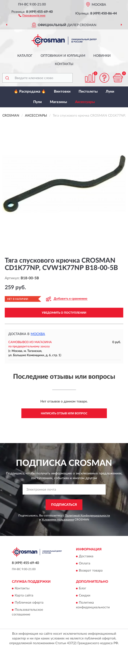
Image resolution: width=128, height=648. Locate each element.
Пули (37, 102)
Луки (110, 91)
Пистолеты (88, 91)
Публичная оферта (29, 603)
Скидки (84, 595)
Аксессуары (85, 102)
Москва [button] (38, 334)
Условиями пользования (58, 519)
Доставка (86, 556)
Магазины (58, 102)
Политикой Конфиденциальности (87, 515)
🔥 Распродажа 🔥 (30, 91)
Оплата (84, 563)
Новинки (102, 55)
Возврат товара (91, 570)
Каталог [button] (25, 55)
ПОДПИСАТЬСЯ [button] (64, 504)
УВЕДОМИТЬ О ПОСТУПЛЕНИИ (64, 312)
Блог (82, 588)
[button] (32, 15)
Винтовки (62, 91)
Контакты (64, 64)
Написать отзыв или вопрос (64, 413)
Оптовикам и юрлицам (63, 55)
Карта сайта (24, 595)
